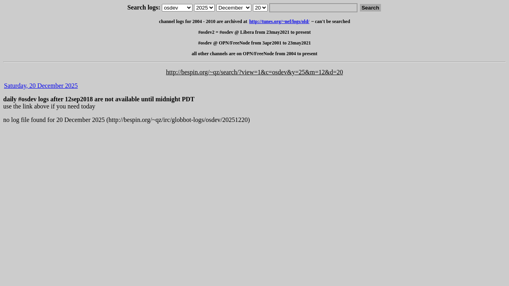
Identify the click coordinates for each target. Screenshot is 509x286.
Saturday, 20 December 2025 (41, 85)
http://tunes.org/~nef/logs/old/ (279, 21)
